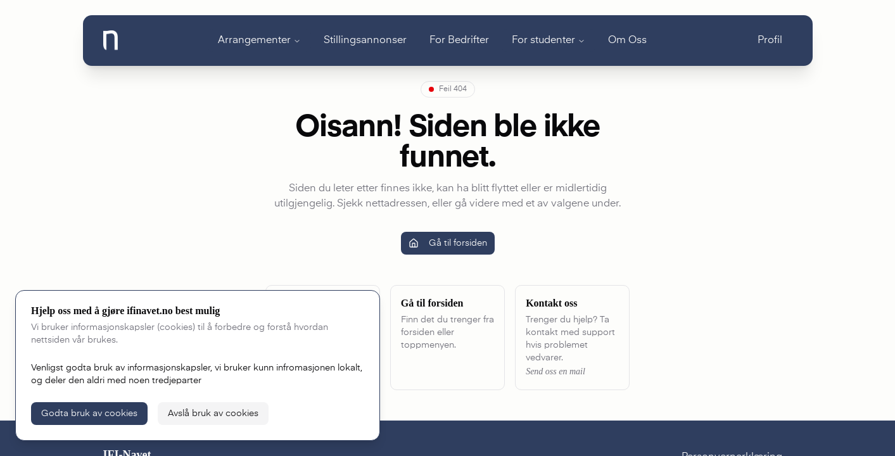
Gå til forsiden (448, 243)
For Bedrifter (459, 40)
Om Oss (627, 40)
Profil (770, 40)
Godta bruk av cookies (89, 413)
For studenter (543, 40)
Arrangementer (254, 40)
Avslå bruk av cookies (213, 413)
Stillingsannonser (365, 40)
